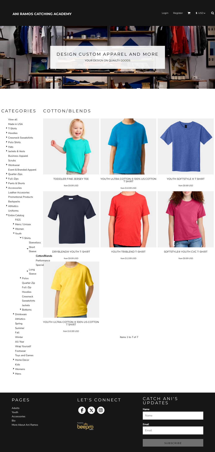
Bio (13, 420)
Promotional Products (20, 197)
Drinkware (21, 314)
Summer (19, 328)
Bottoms (27, 309)
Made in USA (15, 124)
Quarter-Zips (15, 174)
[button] (189, 13)
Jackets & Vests (16, 151)
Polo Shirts (14, 142)
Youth (18, 233)
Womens (20, 369)
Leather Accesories (19, 192)
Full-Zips (13, 178)
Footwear (20, 351)
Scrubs (12, 160)
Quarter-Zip (28, 283)
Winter (19, 337)
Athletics (13, 206)
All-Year (19, 341)
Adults (15, 408)
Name (146, 409)
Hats (10, 147)
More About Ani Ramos (25, 424)
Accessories (15, 188)
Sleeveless (35, 242)
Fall (17, 332)
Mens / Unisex (23, 224)
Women (19, 229)
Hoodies (13, 133)
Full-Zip (26, 287)
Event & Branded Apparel (22, 169)
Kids (17, 364)
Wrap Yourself (23, 346)
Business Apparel (18, 156)
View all (12, 119)
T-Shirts (12, 128)
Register (178, 13)
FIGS (18, 219)
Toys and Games (24, 355)
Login (165, 13)
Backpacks (14, 201)
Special (40, 265)
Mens (18, 373)
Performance (43, 260)
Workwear (14, 165)
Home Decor (22, 360)
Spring (18, 323)
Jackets (26, 305)
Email (146, 424)
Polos (25, 278)
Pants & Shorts (16, 183)
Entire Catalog (16, 215)
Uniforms (13, 210)
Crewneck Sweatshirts (20, 137)
